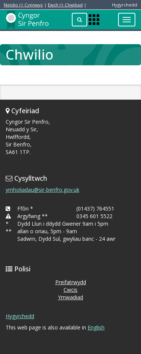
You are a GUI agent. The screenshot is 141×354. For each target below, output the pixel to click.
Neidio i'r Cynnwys (23, 5)
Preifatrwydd (70, 282)
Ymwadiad (70, 297)
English (96, 327)
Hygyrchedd (20, 316)
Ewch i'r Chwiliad (65, 5)
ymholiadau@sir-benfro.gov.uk (42, 189)
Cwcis (70, 289)
